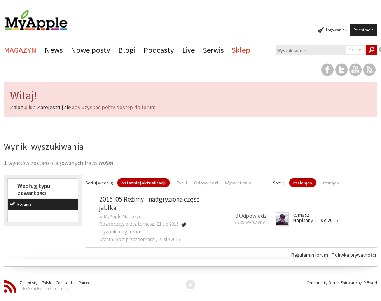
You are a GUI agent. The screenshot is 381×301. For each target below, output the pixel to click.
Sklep (241, 50)
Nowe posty (90, 50)
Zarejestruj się (54, 107)
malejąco (302, 183)
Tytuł (182, 183)
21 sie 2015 (169, 239)
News (54, 50)
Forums (24, 204)
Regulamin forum (310, 255)
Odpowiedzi (206, 183)
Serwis (213, 50)
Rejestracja (363, 30)
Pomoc (84, 282)
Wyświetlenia (238, 183)
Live (188, 50)
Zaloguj (19, 107)
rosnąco (331, 183)
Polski (47, 282)
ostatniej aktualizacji (143, 183)
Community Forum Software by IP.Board (341, 282)
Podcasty (158, 50)
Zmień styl (28, 282)
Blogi (126, 50)
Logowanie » (336, 30)
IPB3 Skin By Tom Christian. (43, 288)
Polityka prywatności (354, 255)
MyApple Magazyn (123, 216)
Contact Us (65, 282)
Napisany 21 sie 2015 (315, 220)
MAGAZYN (20, 50)
